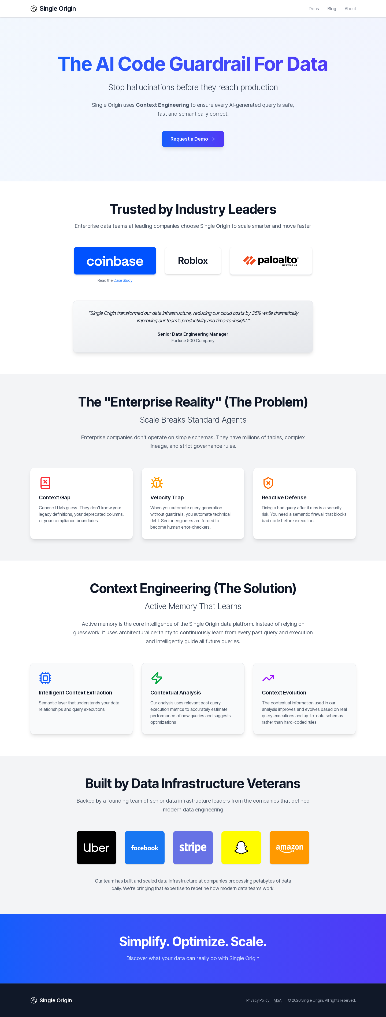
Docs (314, 8)
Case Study (122, 280)
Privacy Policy (257, 1000)
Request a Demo (193, 139)
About (350, 8)
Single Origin (53, 8)
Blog (332, 8)
